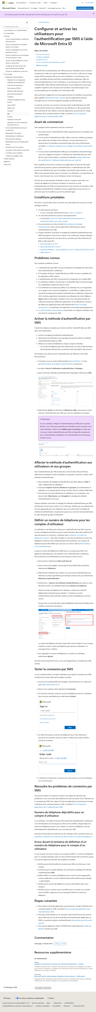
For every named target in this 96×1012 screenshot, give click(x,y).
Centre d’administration (84, 8)
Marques (66, 1006)
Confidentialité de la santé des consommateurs (17, 1006)
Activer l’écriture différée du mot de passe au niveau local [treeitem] (17, 62)
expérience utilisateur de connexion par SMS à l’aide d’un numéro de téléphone (63, 836)
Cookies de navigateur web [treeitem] (14, 156)
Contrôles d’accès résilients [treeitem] (14, 153)
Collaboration (57, 1003)
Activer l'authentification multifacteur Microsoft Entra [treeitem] (17, 40)
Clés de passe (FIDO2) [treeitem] (14, 88)
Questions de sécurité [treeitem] (14, 119)
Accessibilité (56, 1006)
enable (86, 926)
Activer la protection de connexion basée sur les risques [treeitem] (16, 45)
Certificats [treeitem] (10, 97)
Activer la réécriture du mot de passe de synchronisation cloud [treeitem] (17, 56)
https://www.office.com (50, 684)
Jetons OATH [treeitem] (11, 105)
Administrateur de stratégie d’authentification (57, 364)
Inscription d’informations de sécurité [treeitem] (17, 150)
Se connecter (89, 3)
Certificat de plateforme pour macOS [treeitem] (16, 101)
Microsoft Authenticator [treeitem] (14, 94)
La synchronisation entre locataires (50, 310)
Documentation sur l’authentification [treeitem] (15, 30)
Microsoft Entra (74, 361)
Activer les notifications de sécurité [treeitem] (16, 71)
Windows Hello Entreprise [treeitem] (15, 91)
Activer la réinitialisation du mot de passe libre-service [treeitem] (16, 51)
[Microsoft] (3, 2)
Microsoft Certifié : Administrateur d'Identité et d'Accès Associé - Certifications (59, 976)
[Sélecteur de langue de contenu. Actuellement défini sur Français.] (7, 998)
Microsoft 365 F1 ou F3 (48, 244)
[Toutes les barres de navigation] (36, 22)
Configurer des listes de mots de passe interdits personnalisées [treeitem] (16, 67)
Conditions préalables (42, 57)
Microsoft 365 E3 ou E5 (85, 249)
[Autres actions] (92, 22)
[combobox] (16, 26)
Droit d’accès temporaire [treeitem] (15, 85)
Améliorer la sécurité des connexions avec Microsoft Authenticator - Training (58, 964)
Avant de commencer (43, 54)
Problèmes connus (42, 60)
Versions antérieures (38, 1003)
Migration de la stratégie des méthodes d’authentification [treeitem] (16, 81)
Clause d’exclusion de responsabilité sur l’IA (15, 1003)
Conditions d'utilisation (42, 1006)
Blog (48, 1003)
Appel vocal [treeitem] (11, 108)
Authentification (44, 22)
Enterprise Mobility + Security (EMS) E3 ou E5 (56, 249)
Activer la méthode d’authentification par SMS (50, 62)
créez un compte (75, 213)
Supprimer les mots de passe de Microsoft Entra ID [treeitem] (17, 123)
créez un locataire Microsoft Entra (62, 218)
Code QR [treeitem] (10, 111)
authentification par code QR (55, 98)
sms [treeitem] (8, 114)
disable (40, 929)
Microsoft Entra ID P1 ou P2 (50, 247)
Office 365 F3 (45, 252)
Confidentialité (68, 1003)
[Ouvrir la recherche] (82, 3)
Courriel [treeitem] (9, 117)
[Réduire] (27, 22)
